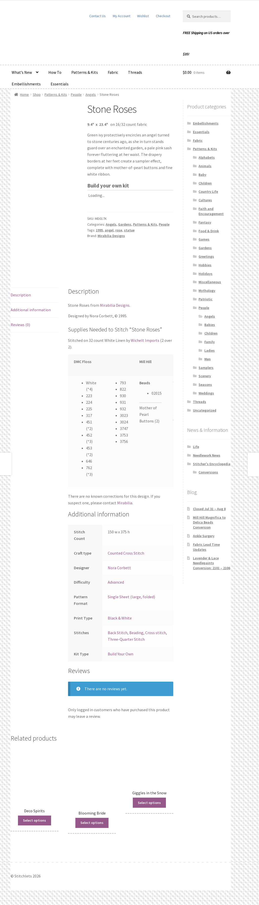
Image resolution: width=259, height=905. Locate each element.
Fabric (113, 72)
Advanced (116, 582)
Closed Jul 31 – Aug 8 (209, 509)
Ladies (209, 350)
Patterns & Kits (84, 72)
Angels (90, 94)
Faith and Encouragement (211, 211)
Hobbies (205, 265)
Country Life (208, 191)
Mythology (207, 290)
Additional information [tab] (31, 309)
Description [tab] (21, 294)
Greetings (206, 256)
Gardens (124, 224)
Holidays (205, 273)
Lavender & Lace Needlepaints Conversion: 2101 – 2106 (211, 563)
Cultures (205, 200)
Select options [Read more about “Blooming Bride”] (91, 822)
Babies (209, 324)
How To (54, 72)
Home (24, 94)
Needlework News (206, 455)
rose (118, 230)
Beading (136, 632)
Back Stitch (117, 632)
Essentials (60, 83)
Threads (135, 72)
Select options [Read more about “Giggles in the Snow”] (149, 802)
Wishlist (143, 16)
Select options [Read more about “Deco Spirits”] (34, 820)
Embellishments (26, 83)
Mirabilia (124, 502)
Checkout (163, 16)
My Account (121, 16)
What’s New (22, 72)
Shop (37, 94)
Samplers (206, 367)
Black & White (120, 618)
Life (196, 446)
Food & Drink (209, 231)
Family (209, 342)
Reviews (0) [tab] (20, 324)
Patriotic (205, 299)
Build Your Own (120, 653)
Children (205, 183)
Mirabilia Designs (111, 235)
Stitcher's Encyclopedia (211, 464)
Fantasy (205, 222)
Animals (205, 166)
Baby (202, 174)
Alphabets (207, 157)
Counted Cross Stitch (126, 553)
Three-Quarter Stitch (126, 639)
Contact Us (97, 16)
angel (109, 230)
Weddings (206, 393)
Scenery (205, 376)
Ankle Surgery (203, 536)
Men (207, 359)
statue (129, 230)
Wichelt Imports (145, 340)
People (76, 94)
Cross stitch (155, 632)
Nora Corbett (119, 567)
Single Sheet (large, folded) (131, 596)
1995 (99, 230)
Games (204, 239)
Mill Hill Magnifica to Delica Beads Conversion (209, 522)
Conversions (208, 472)
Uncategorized (204, 410)
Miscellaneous (210, 282)
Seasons (205, 384)
